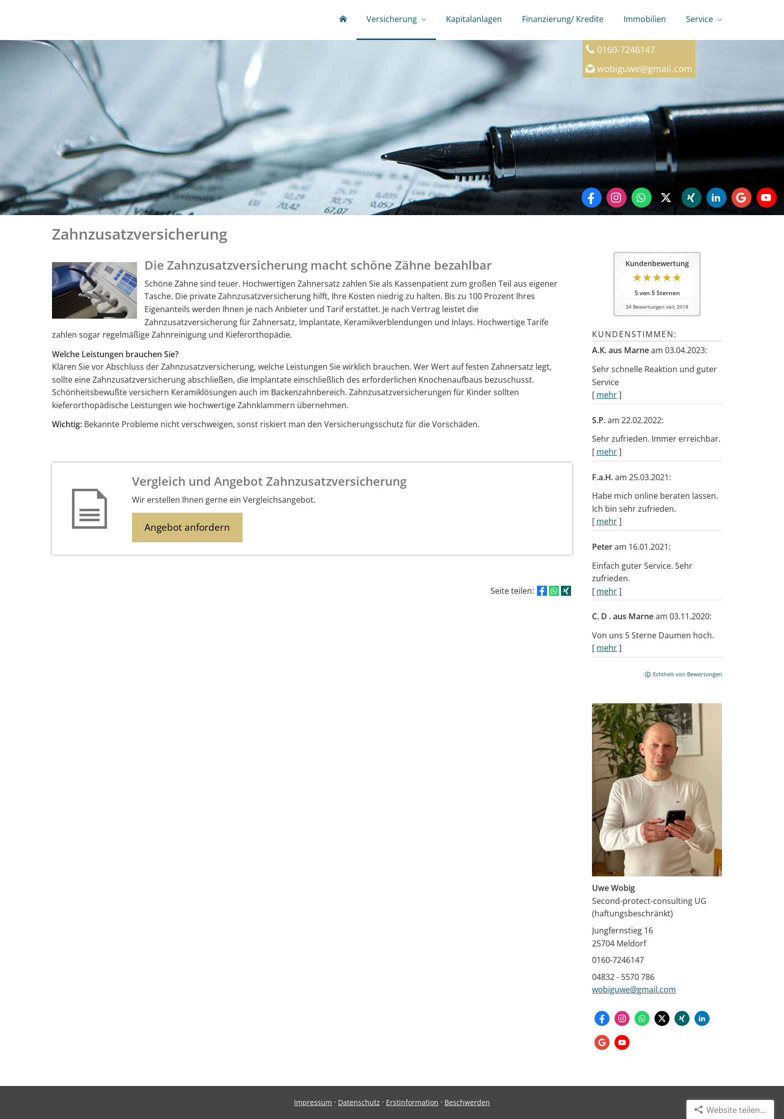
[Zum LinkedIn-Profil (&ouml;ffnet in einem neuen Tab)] (716, 198)
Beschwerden (467, 1102)
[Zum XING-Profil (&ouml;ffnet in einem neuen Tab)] (692, 198)
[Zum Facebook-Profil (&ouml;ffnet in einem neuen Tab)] (592, 198)
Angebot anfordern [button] (187, 527)
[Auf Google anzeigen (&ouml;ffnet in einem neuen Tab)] (742, 198)
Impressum (313, 1102)
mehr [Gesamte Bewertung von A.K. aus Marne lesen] (606, 394)
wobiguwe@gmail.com (634, 989)
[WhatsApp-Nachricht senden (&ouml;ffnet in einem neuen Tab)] (642, 198)
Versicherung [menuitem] (391, 19)
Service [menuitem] (699, 19)
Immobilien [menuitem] (645, 19)
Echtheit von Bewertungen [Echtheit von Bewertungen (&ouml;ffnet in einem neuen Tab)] (687, 674)
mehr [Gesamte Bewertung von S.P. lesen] (606, 451)
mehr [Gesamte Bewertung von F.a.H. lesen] (606, 521)
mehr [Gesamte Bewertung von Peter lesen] (606, 591)
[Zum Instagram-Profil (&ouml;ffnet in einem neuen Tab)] (616, 198)
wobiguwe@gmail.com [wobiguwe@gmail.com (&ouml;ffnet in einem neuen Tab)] (644, 68)
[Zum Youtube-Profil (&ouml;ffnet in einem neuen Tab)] (766, 198)
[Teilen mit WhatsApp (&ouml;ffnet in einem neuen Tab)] (554, 591)
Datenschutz (359, 1102)
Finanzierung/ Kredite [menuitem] (563, 19)
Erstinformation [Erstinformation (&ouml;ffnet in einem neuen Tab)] (412, 1102)
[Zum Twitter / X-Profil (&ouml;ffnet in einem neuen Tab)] (666, 198)
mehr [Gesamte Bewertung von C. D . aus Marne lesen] (606, 647)
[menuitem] (343, 20)
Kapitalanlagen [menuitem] (474, 19)
